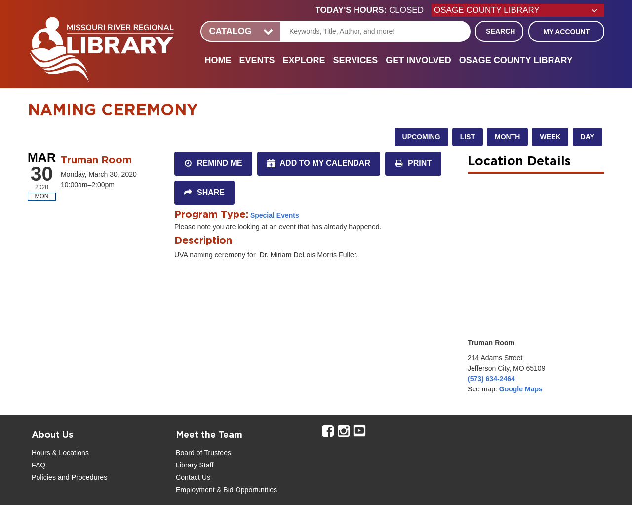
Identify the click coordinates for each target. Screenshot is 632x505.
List (467, 137)
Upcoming (421, 137)
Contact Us (193, 477)
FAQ (38, 465)
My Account (566, 32)
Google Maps (521, 389)
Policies (44, 477)
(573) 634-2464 (491, 379)
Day (587, 137)
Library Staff (195, 465)
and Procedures (81, 477)
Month (507, 137)
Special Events (274, 215)
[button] (374, 10)
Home (217, 60)
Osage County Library (516, 60)
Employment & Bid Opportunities (226, 490)
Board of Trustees (203, 453)
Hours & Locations (60, 453)
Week (550, 137)
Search (500, 31)
